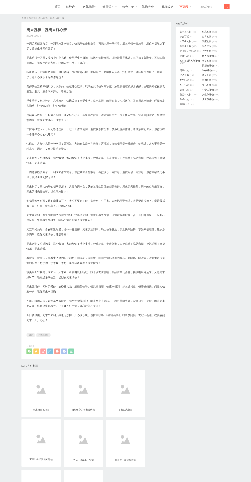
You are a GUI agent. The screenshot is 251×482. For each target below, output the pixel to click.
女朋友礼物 (188, 31)
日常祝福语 (43, 335)
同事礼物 (187, 70)
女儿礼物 (210, 84)
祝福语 (183, 6)
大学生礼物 (188, 41)
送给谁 (72, 6)
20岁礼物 (210, 70)
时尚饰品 (210, 46)
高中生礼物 (188, 46)
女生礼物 (187, 79)
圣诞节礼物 (188, 94)
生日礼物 (210, 36)
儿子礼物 (187, 84)
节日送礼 (110, 6)
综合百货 (187, 36)
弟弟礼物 (187, 99)
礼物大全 (149, 6)
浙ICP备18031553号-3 (136, 472)
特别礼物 (210, 79)
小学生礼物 (211, 89)
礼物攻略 (168, 6)
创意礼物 (210, 31)
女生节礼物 (211, 94)
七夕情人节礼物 (190, 51)
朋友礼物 (187, 104)
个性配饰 (210, 51)
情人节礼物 (211, 55)
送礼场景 (90, 6)
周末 (31, 335)
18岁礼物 (187, 75)
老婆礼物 (210, 60)
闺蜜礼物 (210, 41)
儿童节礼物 (211, 99)
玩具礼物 (187, 55)
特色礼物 (129, 6)
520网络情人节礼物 (190, 61)
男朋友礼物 (211, 65)
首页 (60, 6)
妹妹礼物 (187, 89)
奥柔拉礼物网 (117, 472)
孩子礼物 (210, 75)
